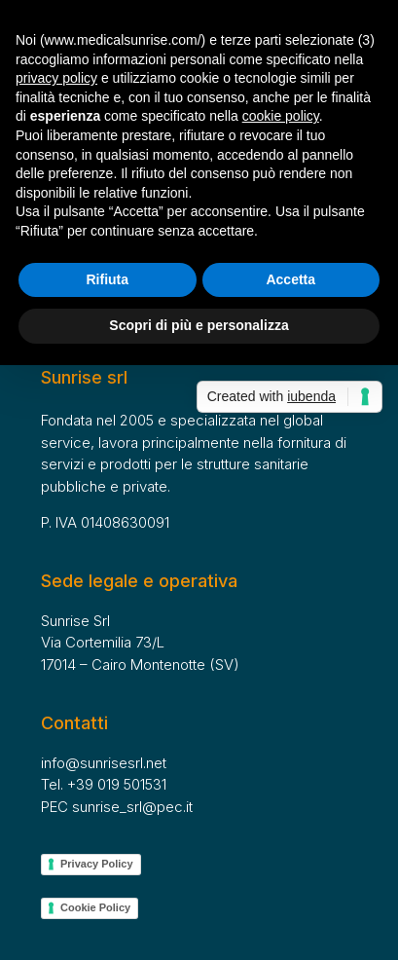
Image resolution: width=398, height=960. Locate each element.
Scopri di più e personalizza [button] (198, 325)
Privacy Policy (96, 863)
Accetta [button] (290, 279)
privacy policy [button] (56, 78)
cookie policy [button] (280, 116)
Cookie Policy (95, 907)
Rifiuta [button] (107, 279)
